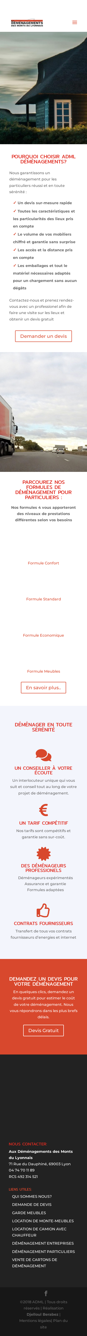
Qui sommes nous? (32, 1196)
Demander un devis (43, 336)
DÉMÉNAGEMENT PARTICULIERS (43, 1251)
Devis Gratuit (43, 1030)
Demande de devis (32, 1204)
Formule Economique (43, 635)
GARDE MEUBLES (29, 1213)
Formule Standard (43, 599)
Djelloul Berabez (42, 1314)
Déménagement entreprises (43, 1243)
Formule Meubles (43, 671)
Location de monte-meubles (43, 1221)
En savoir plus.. (43, 687)
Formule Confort (43, 563)
